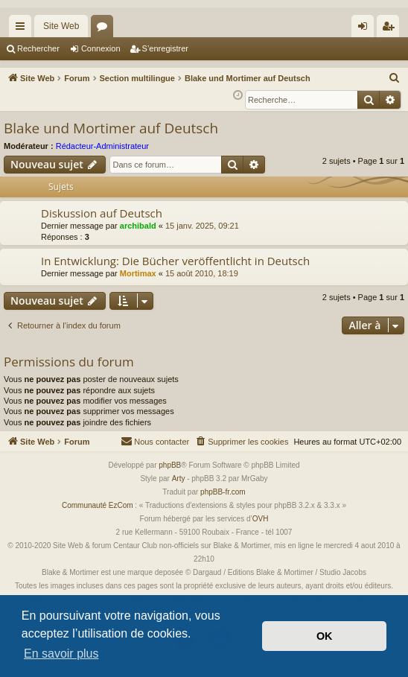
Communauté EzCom (97, 505)
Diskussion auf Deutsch (101, 213)
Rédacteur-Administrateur (102, 146)
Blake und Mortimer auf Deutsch (111, 128)
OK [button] (324, 636)
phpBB (170, 465)
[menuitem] (394, 78)
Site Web (61, 26)
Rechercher (38, 48)
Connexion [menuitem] (366, 29)
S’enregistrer (165, 48)
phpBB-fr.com (223, 492)
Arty (178, 478)
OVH (260, 519)
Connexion (101, 48)
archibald (138, 225)
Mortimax (138, 273)
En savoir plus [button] (61, 653)
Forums (105, 29)
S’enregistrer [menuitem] (391, 29)
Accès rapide (23, 29)
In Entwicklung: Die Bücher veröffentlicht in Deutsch (175, 260)
